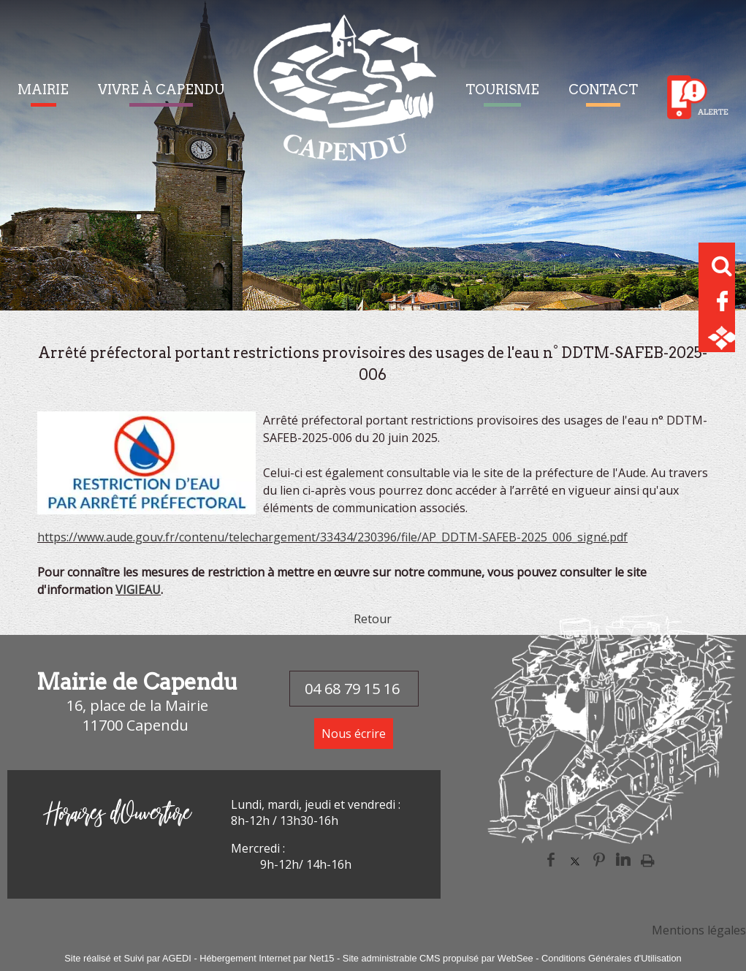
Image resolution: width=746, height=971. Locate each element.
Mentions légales (699, 930)
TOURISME (502, 89)
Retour (373, 619)
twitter (575, 859)
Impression (647, 860)
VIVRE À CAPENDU (161, 89)
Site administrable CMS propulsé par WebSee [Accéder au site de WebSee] (438, 958)
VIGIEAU (138, 590)
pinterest (599, 859)
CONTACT (603, 89)
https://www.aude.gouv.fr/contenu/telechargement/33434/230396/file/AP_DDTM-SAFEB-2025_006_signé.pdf (332, 537)
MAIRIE (43, 89)
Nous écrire (353, 734)
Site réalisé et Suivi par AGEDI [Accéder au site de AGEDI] (127, 958)
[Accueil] (345, 97)
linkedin (623, 859)
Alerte (697, 97)
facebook (551, 859)
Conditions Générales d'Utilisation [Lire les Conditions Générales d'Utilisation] (611, 958)
